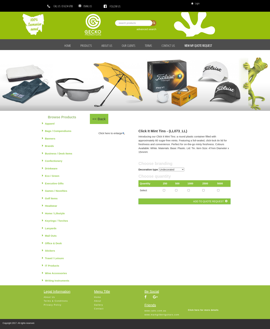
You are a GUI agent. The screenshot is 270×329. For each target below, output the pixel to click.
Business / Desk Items (57, 153)
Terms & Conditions (56, 301)
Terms (148, 45)
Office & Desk (52, 243)
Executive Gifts (53, 183)
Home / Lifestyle (53, 213)
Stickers (48, 250)
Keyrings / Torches (55, 220)
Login (197, 3)
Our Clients (128, 45)
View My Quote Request (198, 45)
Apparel (48, 123)
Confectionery (52, 160)
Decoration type (148, 169)
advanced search (146, 29)
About (97, 301)
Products (86, 45)
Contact (99, 309)
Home (67, 45)
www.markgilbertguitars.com (161, 315)
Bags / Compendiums (56, 130)
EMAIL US (93, 6)
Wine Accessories (54, 273)
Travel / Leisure (53, 258)
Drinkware (50, 168)
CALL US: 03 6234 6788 (63, 6)
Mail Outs (49, 235)
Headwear (49, 205)
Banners (48, 138)
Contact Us (168, 45)
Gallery (98, 305)
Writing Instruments (55, 280)
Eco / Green (50, 175)
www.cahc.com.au (155, 311)
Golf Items (50, 198)
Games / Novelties (54, 190)
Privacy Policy (52, 305)
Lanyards (49, 228)
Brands (48, 145)
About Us (106, 45)
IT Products (50, 265)
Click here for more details (203, 310)
